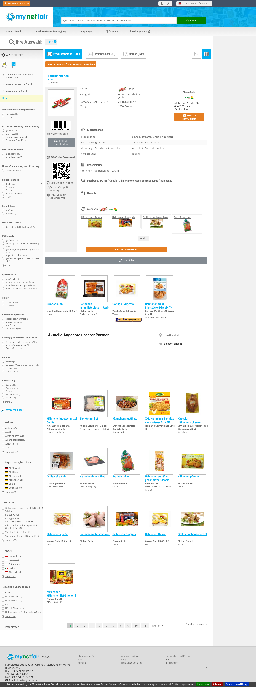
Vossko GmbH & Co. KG (124, 310)
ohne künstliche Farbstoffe (20, 282)
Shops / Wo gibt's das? (17, 462)
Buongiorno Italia (55, 431)
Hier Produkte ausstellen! (18, 3)
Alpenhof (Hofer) (55, 486)
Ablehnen (217, 684)
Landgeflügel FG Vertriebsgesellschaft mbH (19, 520)
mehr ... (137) (11, 452)
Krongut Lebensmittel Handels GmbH (124, 427)
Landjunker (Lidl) (88, 486)
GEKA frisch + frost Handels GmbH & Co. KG (24, 509)
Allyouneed (13, 476)
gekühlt (12, 240)
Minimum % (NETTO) (155, 317)
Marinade (12, 371)
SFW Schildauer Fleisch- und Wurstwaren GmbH (193, 427)
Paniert (10, 361)
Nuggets (12, 113)
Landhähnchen (58, 76)
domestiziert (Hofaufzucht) (20, 226)
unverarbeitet (14, 321)
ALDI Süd (12, 472)
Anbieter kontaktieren (189, 117)
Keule (10, 184)
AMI (8, 447)
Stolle (115, 486)
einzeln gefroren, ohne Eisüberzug (22, 245)
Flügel (10, 196)
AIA (8, 432)
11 (144, 625)
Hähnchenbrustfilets (124, 418)
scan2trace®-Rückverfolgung (49, 31)
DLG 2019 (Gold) (13, 600)
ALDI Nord (12, 468)
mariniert (12, 133)
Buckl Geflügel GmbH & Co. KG (63, 310)
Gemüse (11, 368)
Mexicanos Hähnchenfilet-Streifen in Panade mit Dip (62, 595)
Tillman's (149, 428)
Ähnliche (126, 260)
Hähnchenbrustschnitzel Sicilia (62, 420)
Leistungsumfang (140, 31)
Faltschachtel (14, 394)
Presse (81, 659)
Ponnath (149, 489)
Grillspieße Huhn (57, 476)
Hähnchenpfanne (91, 217)
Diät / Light (12, 278)
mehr (143, 238)
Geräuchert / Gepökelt (18, 137)
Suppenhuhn (55, 304)
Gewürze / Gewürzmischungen (22, 364)
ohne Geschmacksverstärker (21, 288)
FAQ (123, 659)
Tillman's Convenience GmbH (160, 425)
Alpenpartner (14, 480)
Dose (10, 391)
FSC (7, 604)
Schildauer (183, 431)
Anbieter (8, 502)
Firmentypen (11, 627)
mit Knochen (13, 153)
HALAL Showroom (15, 608)
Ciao (7, 592)
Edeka (10, 483)
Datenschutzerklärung (237, 684)
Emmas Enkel (14, 487)
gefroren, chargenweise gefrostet (22, 251)
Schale (11, 397)
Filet (9, 117)
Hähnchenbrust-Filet (92, 476)
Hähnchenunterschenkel (95, 534)
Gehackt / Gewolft (16, 140)
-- (80, 544)
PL (13, 65)
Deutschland (13, 170)
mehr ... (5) (10, 576)
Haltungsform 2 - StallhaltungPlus (23, 612)
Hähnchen (12, 302)
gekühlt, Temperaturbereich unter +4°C (22, 260)
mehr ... (8, 265)
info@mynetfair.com (29, 680)
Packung (12, 388)
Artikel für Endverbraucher (21, 341)
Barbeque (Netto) (88, 314)
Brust (10, 187)
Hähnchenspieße (57, 534)
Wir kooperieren (130, 656)
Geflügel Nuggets (123, 304)
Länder (7, 551)
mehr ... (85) (11, 540)
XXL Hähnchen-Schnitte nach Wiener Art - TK (159, 420)
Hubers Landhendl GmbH (93, 425)
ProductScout (13, 31)
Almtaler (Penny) (15, 436)
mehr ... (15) (11, 492)
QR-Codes (112, 31)
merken (54, 83)
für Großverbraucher (17, 344)
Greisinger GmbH (56, 483)
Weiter (156, 625)
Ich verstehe (203, 684)
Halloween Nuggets (123, 217)
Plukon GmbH (189, 92)
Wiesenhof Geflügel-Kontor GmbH (23, 536)
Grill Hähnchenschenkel (157, 217)
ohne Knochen (14, 156)
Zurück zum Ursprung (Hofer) (94, 428)
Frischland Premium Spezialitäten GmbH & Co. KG (22, 527)
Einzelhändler (14, 348)
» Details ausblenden (126, 249)
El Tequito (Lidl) (54, 602)
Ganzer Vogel (14, 193)
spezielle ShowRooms (16, 587)
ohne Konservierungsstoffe (20, 285)
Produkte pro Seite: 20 (196, 624)
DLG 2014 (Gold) (13, 596)
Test (4, 65)
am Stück (11, 210)
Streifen (11, 213)
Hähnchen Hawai (155, 534)
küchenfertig (13, 328)
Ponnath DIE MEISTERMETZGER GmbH (158, 485)
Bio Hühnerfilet (89, 418)
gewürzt (11, 130)
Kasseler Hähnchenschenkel (189, 420)
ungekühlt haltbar (16, 255)
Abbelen (11, 428)
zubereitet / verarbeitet (19, 318)
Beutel (11, 384)
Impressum (171, 662)
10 (136, 625)
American (11, 443)
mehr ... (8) (10, 616)
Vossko (115, 314)
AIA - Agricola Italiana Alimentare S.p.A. (58, 427)
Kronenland (118, 431)
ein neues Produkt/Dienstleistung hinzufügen (71, 64)
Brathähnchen (182, 217)
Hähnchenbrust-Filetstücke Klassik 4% (158, 305)
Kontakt (82, 662)
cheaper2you (86, 31)
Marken (8, 422)
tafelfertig (12, 325)
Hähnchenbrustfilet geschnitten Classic (157, 478)
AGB (167, 659)
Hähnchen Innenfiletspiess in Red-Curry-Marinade (94, 307)
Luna (49, 314)
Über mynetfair (87, 656)
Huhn (50, 41)
